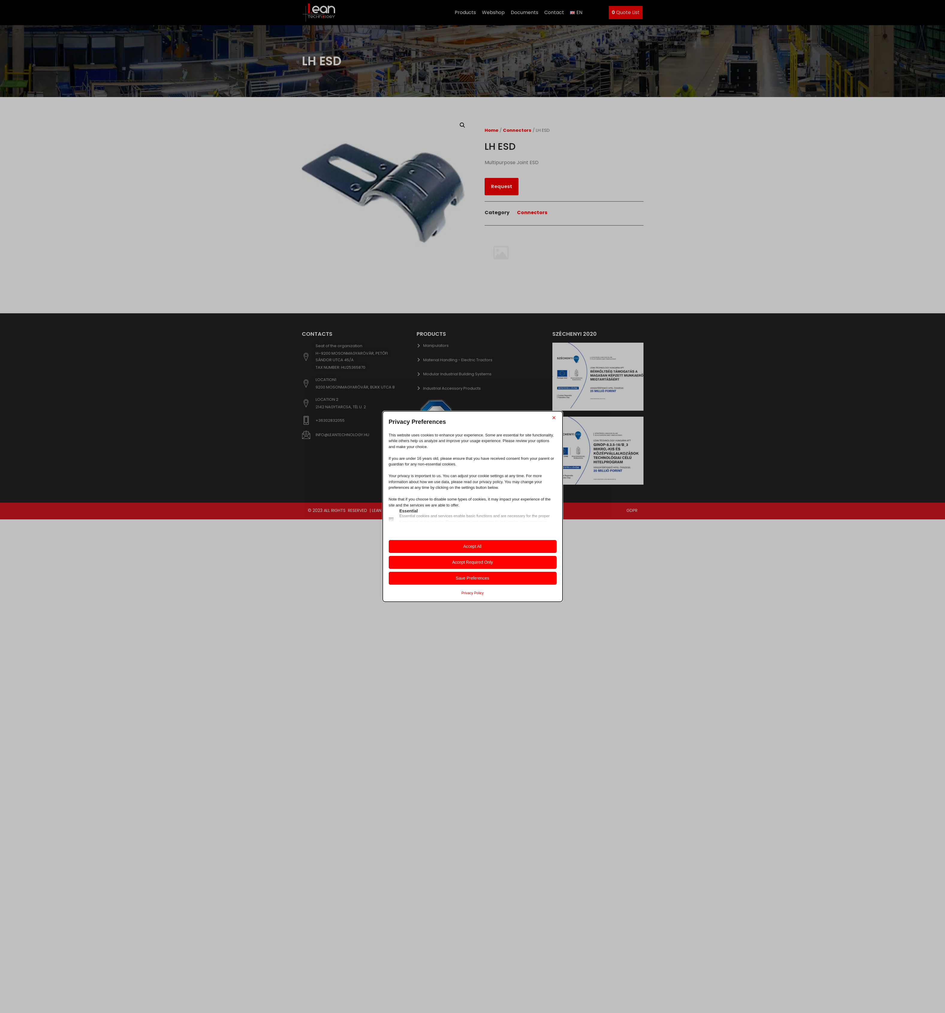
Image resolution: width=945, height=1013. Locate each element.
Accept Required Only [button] (472, 562)
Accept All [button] (472, 546)
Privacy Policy (472, 593)
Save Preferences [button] (472, 578)
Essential (409, 511)
